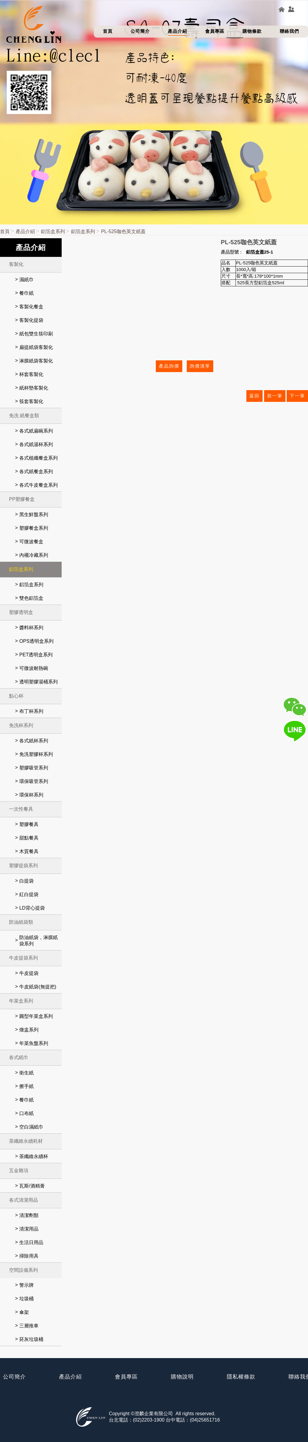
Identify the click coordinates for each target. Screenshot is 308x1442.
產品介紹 (25, 231)
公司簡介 (14, 1377)
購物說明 (182, 1377)
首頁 (5, 231)
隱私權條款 (241, 1377)
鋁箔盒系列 (53, 231)
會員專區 (126, 1377)
